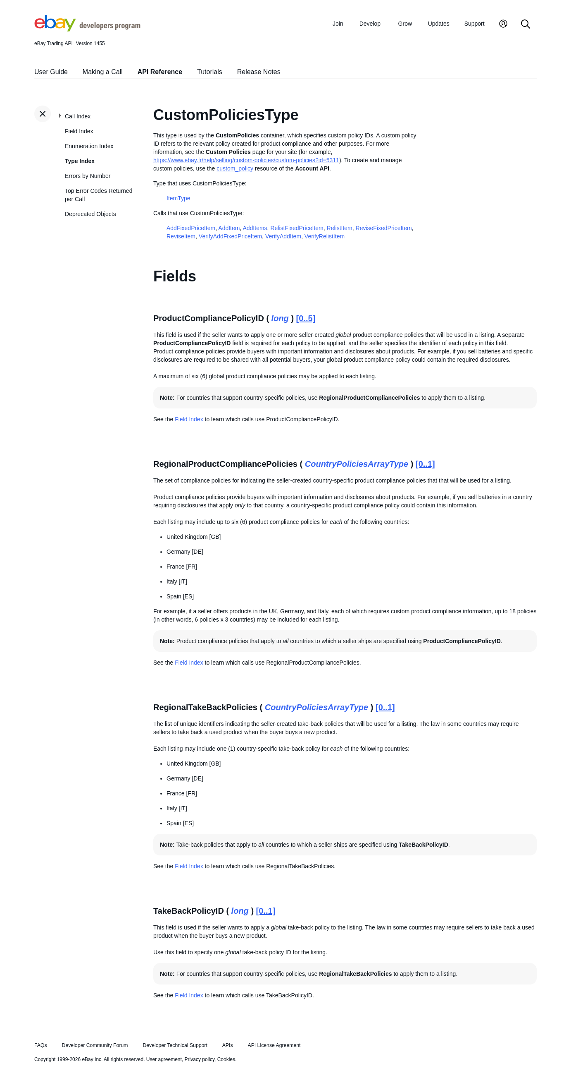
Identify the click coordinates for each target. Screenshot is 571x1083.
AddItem (229, 228)
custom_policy (235, 168)
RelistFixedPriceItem (296, 228)
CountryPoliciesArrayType (356, 463)
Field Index (79, 131)
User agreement (164, 1059)
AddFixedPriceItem (191, 228)
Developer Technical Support (175, 1045)
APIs (227, 1045)
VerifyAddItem (283, 236)
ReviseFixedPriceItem (384, 228)
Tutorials (209, 71)
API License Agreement (273, 1045)
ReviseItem (181, 236)
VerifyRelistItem (325, 236)
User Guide (51, 71)
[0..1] (425, 463)
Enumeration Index (89, 146)
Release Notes (259, 71)
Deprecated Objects (90, 214)
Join (338, 23)
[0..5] (306, 318)
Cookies (226, 1059)
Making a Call (103, 71)
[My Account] (503, 24)
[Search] (525, 24)
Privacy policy (199, 1059)
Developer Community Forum (95, 1045)
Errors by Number (87, 176)
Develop (370, 23)
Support (474, 23)
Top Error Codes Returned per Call (98, 194)
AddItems (255, 228)
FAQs (40, 1045)
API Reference (160, 71)
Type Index (80, 161)
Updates (439, 23)
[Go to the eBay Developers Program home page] (87, 29)
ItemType (178, 198)
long (280, 318)
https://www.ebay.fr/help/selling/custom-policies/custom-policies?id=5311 (246, 160)
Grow (405, 23)
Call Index (77, 116)
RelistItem (339, 228)
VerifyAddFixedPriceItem (230, 236)
